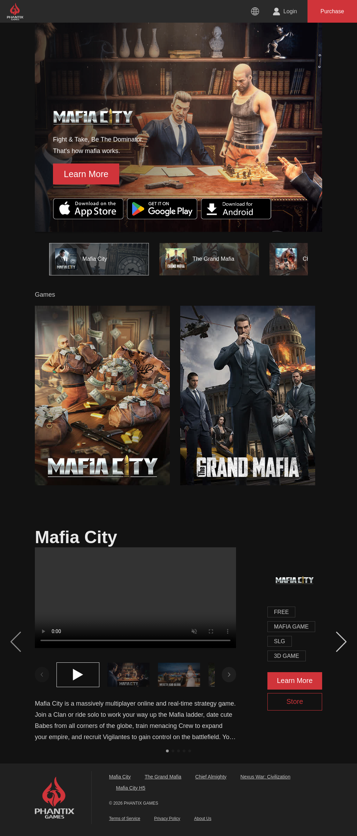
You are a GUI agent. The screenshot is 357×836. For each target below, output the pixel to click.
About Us (202, 818)
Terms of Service (124, 818)
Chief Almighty (210, 777)
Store (294, 701)
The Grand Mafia (163, 777)
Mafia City (120, 777)
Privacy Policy (167, 818)
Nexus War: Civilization (265, 777)
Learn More (86, 174)
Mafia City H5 (130, 788)
